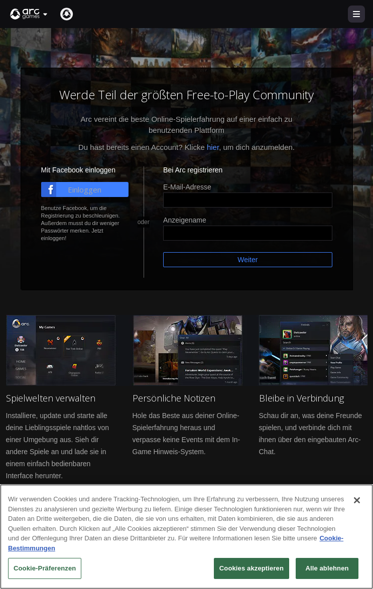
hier (213, 147)
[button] (29, 14)
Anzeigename (184, 220)
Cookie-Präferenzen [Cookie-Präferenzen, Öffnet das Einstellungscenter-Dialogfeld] (45, 568)
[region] (186, 536)
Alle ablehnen (326, 568)
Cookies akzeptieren (251, 568)
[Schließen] (357, 500)
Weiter (247, 260)
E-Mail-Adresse (187, 187)
